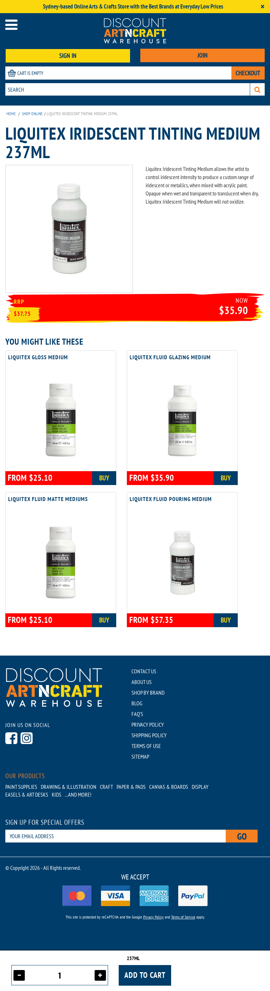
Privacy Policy (153, 917)
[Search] (257, 89)
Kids (56, 794)
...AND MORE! (78, 794)
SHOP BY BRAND (147, 692)
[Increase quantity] (100, 975)
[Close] (262, 6)
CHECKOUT (248, 73)
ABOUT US (141, 681)
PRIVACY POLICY (147, 724)
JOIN (202, 55)
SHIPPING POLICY (149, 735)
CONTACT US (143, 671)
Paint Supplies (21, 786)
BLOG (136, 703)
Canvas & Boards (168, 786)
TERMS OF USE (146, 745)
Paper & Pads (131, 786)
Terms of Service (183, 917)
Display (200, 786)
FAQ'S (137, 713)
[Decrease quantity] (19, 975)
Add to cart (144, 975)
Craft (106, 786)
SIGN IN (68, 56)
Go (242, 836)
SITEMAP (140, 756)
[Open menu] (11, 25)
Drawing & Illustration (68, 786)
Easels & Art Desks (26, 794)
